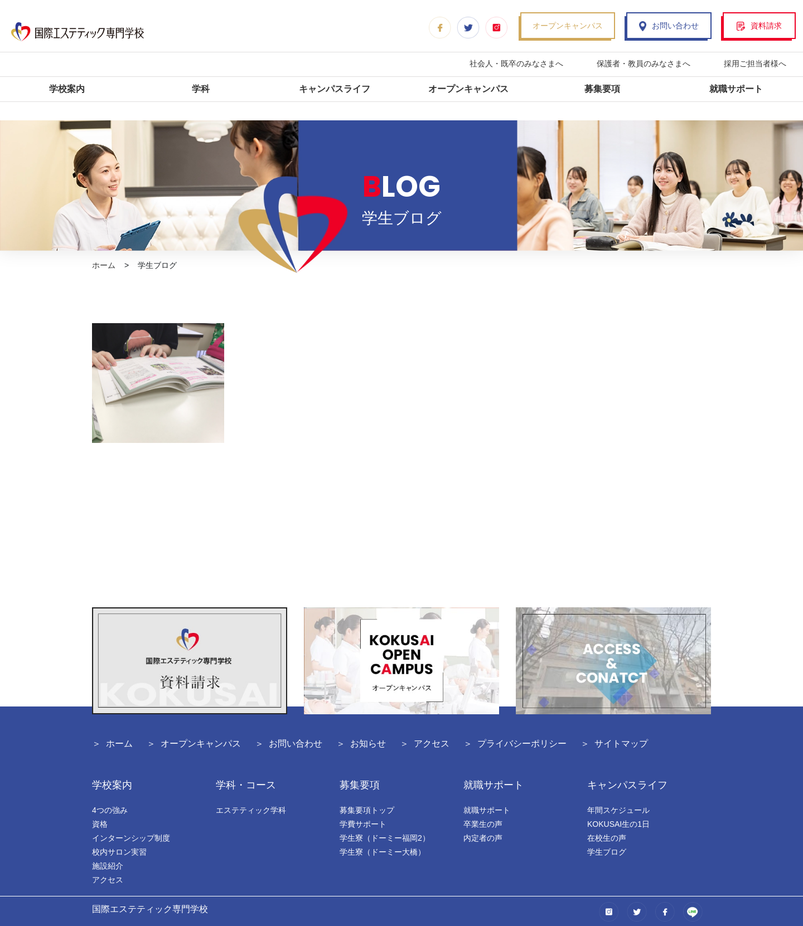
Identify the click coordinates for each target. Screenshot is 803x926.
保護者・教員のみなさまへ (643, 63)
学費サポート (363, 824)
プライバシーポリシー (522, 743)
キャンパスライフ (334, 89)
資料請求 (759, 25)
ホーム (103, 265)
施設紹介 (107, 865)
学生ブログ (606, 851)
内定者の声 (482, 838)
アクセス (431, 743)
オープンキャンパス (568, 25)
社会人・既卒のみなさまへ (516, 63)
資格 (100, 824)
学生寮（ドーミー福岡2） (385, 838)
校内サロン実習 (119, 851)
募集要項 (602, 89)
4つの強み (110, 810)
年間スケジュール (618, 810)
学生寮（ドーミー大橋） (382, 851)
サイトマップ (621, 743)
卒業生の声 (482, 824)
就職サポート (736, 89)
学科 (201, 89)
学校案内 (67, 89)
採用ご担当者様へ (755, 63)
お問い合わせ (669, 25)
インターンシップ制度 (131, 838)
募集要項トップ (367, 810)
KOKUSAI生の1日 (618, 824)
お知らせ (368, 743)
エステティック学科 (251, 810)
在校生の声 (606, 838)
